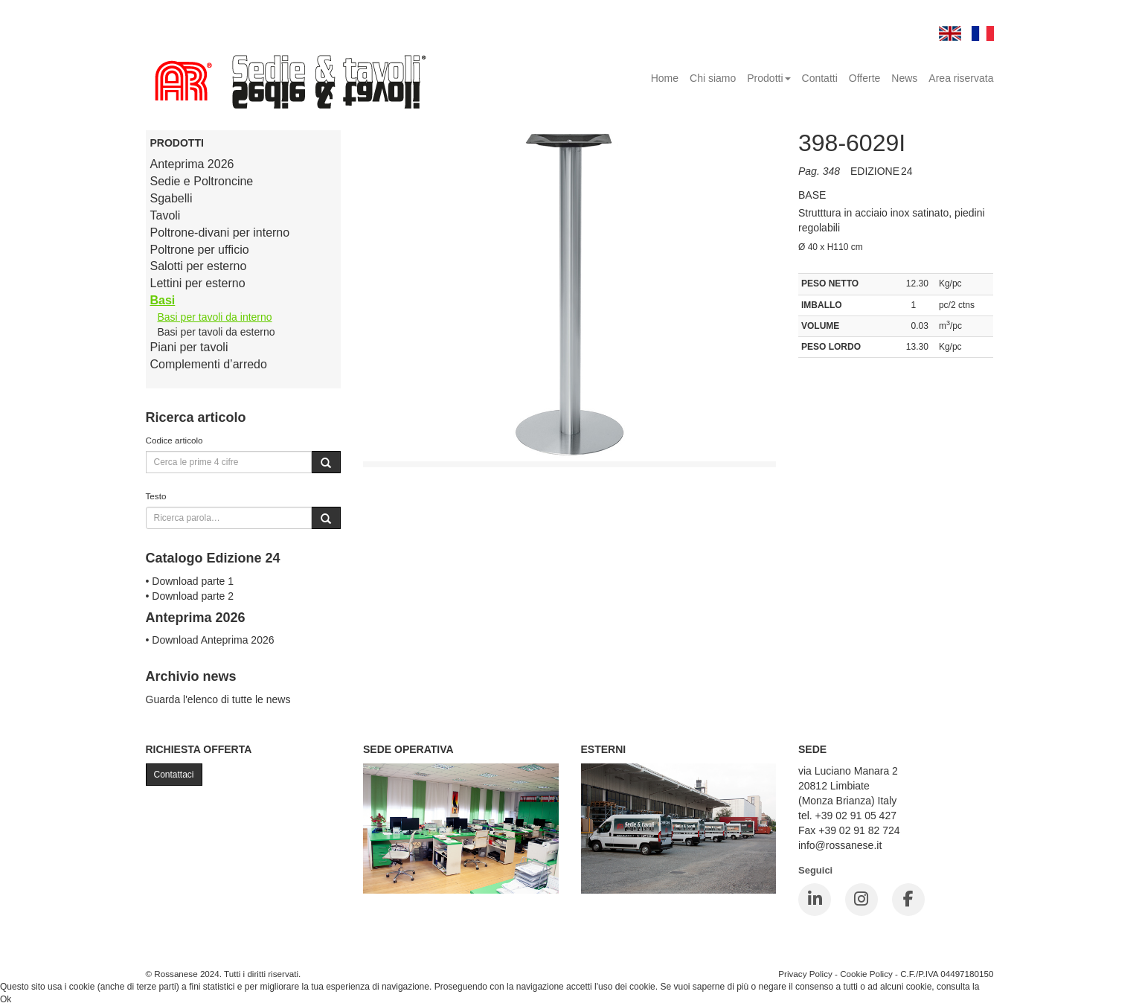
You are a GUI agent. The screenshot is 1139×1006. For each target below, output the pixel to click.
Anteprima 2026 (192, 164)
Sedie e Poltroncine (202, 181)
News (904, 78)
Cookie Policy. (1010, 986)
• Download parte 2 (190, 596)
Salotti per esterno (198, 266)
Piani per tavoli (189, 347)
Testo (156, 496)
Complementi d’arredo (208, 364)
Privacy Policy (805, 973)
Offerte (865, 78)
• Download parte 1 (190, 581)
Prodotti (768, 78)
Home (664, 78)
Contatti (820, 78)
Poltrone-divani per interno (220, 232)
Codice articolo (174, 440)
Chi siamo (713, 78)
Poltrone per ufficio (199, 249)
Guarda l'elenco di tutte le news (218, 699)
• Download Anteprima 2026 (210, 640)
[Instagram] (861, 899)
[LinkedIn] (814, 899)
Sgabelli (171, 198)
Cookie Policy (866, 973)
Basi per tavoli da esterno (216, 332)
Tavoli (165, 215)
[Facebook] (908, 899)
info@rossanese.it (840, 845)
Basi (163, 300)
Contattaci (174, 774)
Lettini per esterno (198, 283)
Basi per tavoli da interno (215, 317)
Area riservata (960, 78)
